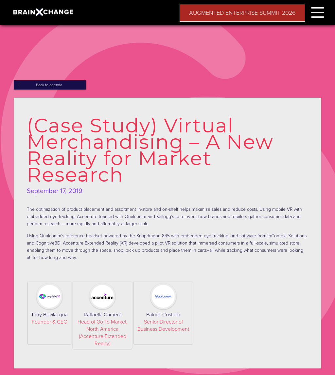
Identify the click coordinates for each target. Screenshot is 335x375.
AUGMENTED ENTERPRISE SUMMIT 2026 (242, 12)
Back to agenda (49, 85)
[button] (317, 11)
